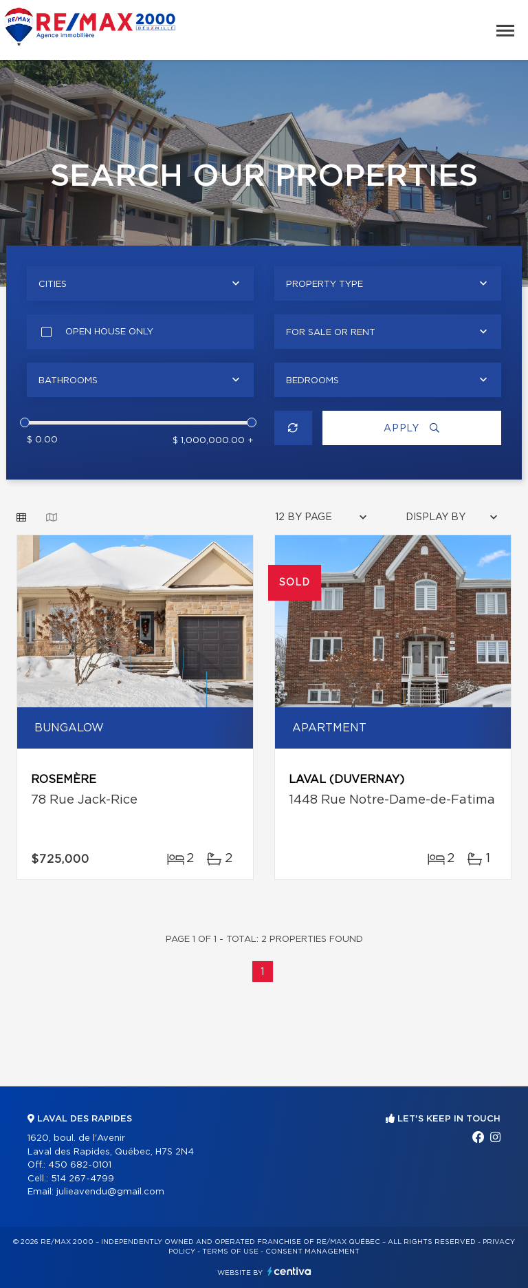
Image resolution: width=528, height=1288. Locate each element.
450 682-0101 (79, 1165)
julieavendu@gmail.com (110, 1192)
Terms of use (230, 1251)
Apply (412, 428)
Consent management (312, 1251)
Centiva (289, 1271)
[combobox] (140, 283)
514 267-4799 (82, 1178)
